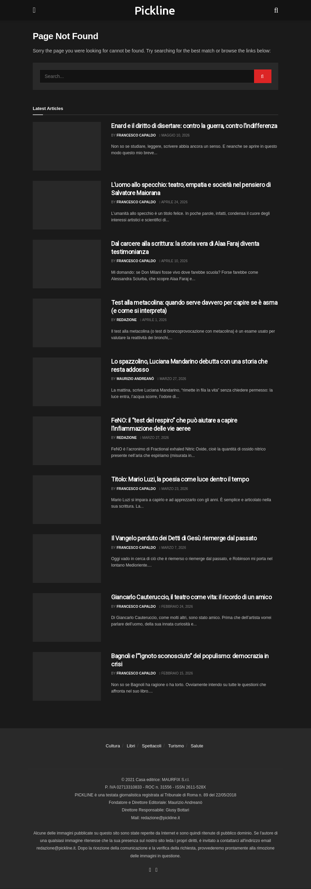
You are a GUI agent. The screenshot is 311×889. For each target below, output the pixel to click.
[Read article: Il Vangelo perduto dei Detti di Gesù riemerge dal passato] (67, 558)
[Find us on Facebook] (150, 870)
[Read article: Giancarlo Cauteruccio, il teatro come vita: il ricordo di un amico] (67, 617)
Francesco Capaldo (136, 135)
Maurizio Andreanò (135, 379)
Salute (197, 745)
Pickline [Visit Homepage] (154, 10)
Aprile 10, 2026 (173, 261)
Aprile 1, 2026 (153, 320)
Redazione (127, 320)
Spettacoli (151, 745)
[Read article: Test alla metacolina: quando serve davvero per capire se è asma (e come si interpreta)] (67, 323)
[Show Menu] (34, 10)
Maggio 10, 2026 (174, 135)
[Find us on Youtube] (157, 870)
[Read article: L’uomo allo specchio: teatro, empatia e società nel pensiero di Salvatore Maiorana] (67, 205)
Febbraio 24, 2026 (176, 606)
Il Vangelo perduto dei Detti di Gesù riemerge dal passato (183, 538)
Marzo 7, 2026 (172, 548)
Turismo (176, 745)
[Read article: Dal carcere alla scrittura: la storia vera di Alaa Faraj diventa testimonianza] (67, 264)
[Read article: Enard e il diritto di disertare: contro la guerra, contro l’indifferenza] (67, 146)
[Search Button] (276, 10)
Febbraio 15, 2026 (176, 673)
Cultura (113, 745)
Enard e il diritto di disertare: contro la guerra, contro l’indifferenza (194, 125)
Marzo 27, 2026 (172, 379)
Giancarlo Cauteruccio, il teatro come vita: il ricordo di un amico (191, 597)
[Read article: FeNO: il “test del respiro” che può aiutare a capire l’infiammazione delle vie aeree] (67, 440)
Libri (131, 745)
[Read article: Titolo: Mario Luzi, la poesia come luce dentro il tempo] (67, 499)
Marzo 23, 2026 (173, 489)
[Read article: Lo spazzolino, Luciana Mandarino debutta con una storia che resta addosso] (67, 382)
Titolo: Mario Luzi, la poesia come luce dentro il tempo (180, 479)
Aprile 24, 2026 (173, 202)
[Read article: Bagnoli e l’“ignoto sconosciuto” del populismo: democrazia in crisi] (67, 676)
